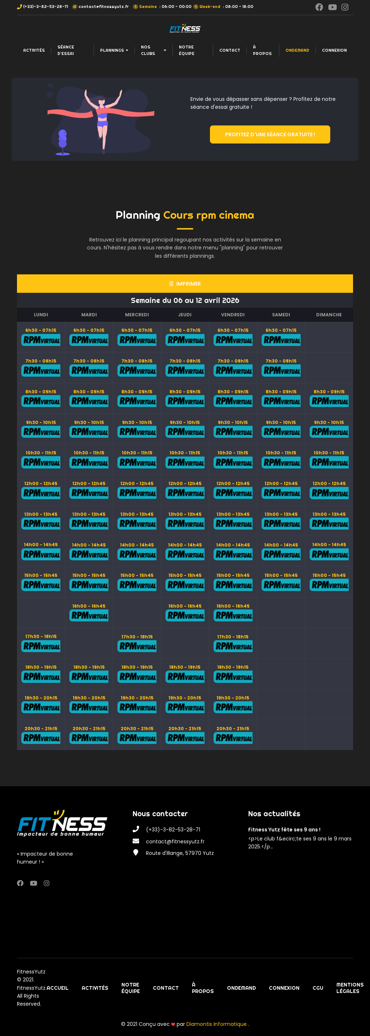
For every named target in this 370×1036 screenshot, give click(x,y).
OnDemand (297, 50)
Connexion (334, 50)
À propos (262, 50)
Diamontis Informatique (217, 1024)
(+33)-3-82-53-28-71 (45, 6)
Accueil (58, 988)
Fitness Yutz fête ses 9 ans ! (284, 829)
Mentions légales (350, 987)
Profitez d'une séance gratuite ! (270, 134)
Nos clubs (153, 50)
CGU (318, 988)
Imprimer (185, 283)
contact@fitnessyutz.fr (103, 6)
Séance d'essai (65, 50)
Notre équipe (186, 50)
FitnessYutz (31, 971)
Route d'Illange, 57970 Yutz (180, 853)
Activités (34, 50)
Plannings (114, 50)
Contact (229, 50)
